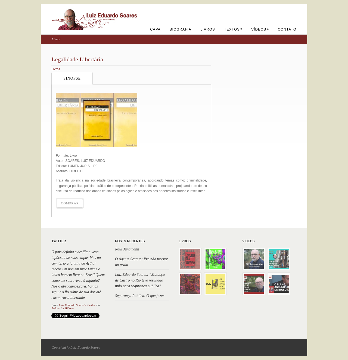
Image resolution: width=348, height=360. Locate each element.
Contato (287, 29)
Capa (155, 29)
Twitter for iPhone (62, 308)
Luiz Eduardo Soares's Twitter (77, 305)
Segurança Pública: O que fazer (139, 296)
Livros (207, 29)
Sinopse (72, 78)
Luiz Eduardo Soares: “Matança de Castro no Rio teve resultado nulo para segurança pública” (140, 280)
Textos (233, 29)
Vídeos (260, 29)
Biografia (180, 29)
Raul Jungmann (127, 249)
